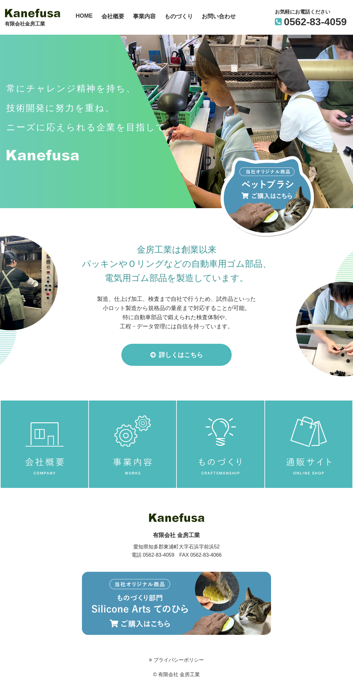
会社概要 (112, 16)
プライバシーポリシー (176, 660)
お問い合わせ (219, 16)
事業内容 (144, 16)
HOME (84, 16)
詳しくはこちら (176, 354)
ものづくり (179, 16)
